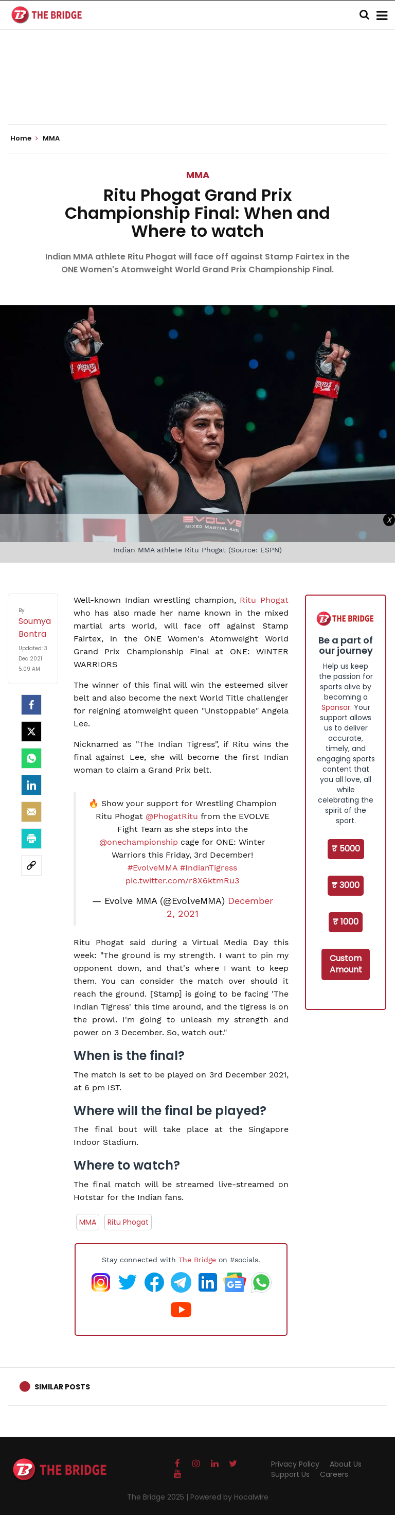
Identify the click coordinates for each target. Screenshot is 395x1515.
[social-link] (31, 865)
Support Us (290, 1474)
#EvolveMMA (152, 868)
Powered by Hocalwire (229, 1497)
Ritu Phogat (264, 600)
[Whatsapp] (31, 758)
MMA (197, 174)
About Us (346, 1464)
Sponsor (335, 707)
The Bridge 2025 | (158, 1497)
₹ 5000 (346, 849)
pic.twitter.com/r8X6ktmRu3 (182, 880)
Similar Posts (62, 1387)
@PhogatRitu (172, 816)
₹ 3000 (346, 885)
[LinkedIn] (31, 785)
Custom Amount (346, 964)
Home (24, 138)
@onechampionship (138, 842)
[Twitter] (31, 731)
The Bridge (197, 1260)
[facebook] (31, 704)
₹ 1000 (345, 922)
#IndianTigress (208, 868)
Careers (334, 1474)
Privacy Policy (295, 1464)
